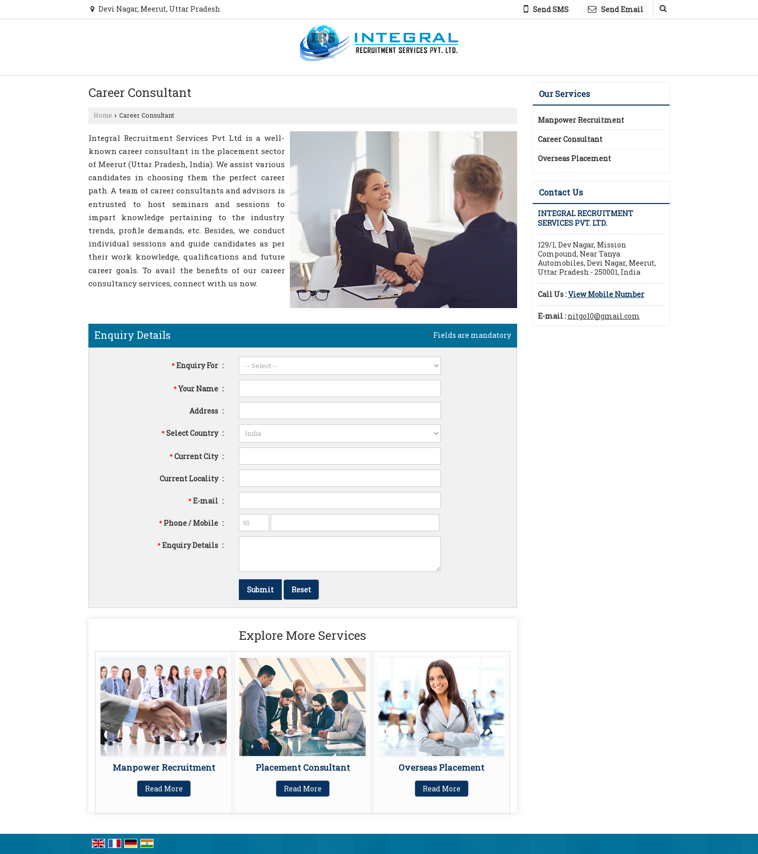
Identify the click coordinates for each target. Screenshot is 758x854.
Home (102, 115)
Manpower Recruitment (164, 767)
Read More (164, 788)
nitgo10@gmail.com (604, 316)
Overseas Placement (441, 767)
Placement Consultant (303, 767)
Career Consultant (570, 139)
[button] (606, 294)
